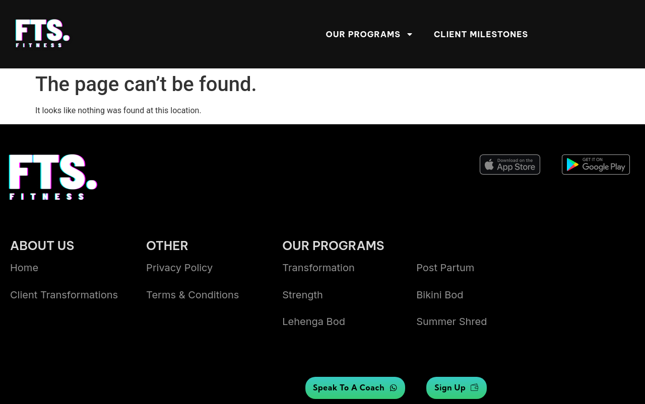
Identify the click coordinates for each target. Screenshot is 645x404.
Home (24, 268)
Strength (302, 295)
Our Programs (370, 34)
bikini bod (439, 295)
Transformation (318, 268)
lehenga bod (313, 321)
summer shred (451, 321)
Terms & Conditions (192, 295)
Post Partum (445, 268)
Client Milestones (481, 34)
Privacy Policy (179, 268)
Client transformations (64, 295)
